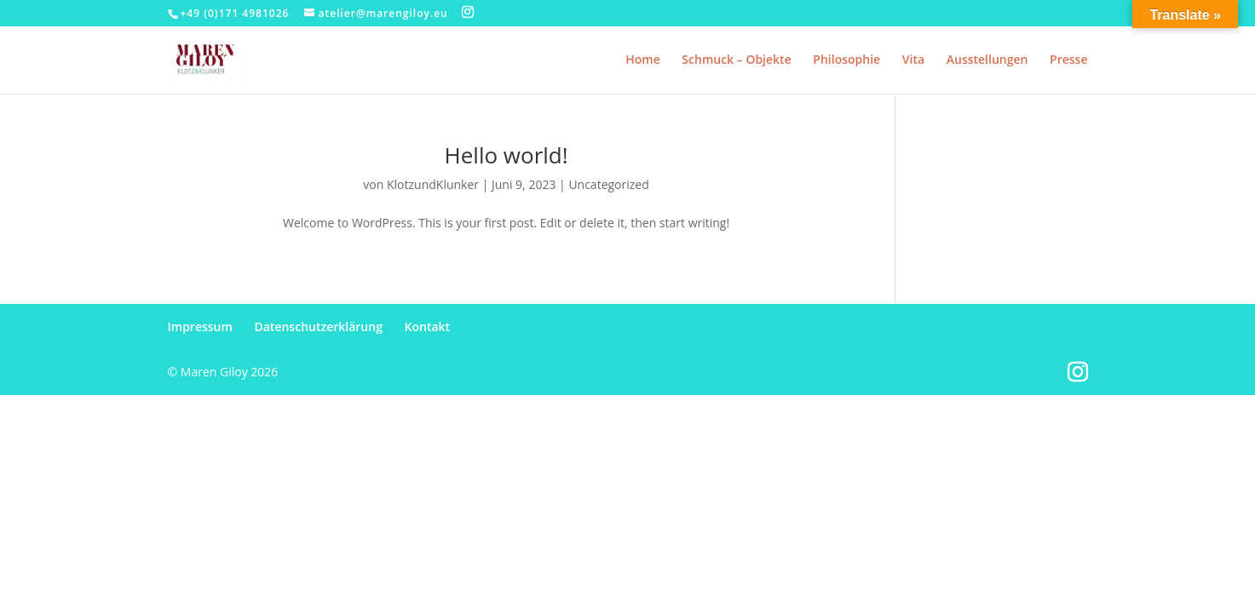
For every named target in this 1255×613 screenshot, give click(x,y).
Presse (1068, 60)
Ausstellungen (987, 60)
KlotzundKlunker (433, 184)
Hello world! (506, 155)
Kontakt (428, 326)
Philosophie (846, 60)
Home (642, 60)
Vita (913, 60)
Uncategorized (608, 184)
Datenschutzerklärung (318, 326)
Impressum (200, 326)
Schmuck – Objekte (736, 60)
